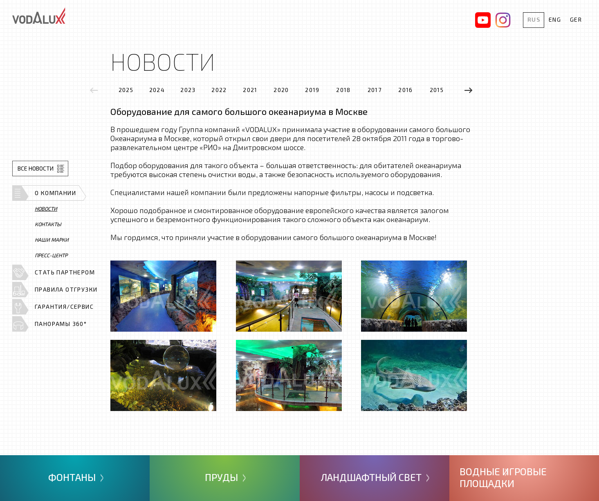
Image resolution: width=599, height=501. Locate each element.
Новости (46, 208)
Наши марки (52, 239)
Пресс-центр (51, 255)
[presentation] (94, 90)
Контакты (48, 224)
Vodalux (38, 15)
